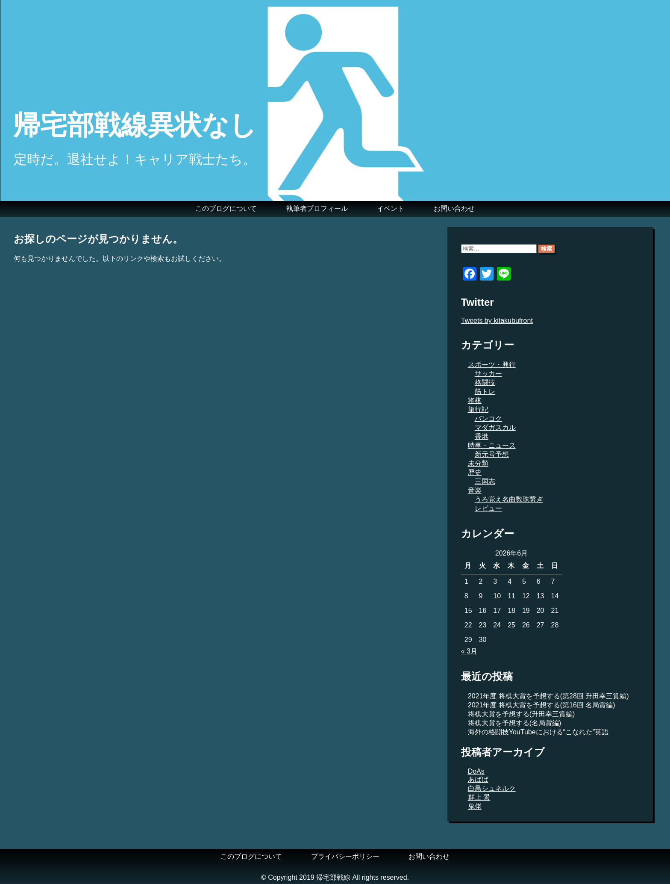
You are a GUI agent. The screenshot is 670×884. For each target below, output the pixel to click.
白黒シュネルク (492, 788)
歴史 (475, 472)
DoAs (476, 771)
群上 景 (479, 797)
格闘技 (485, 382)
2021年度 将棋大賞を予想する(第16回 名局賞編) (541, 705)
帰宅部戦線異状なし (134, 125)
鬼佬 (475, 806)
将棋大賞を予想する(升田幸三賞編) (521, 714)
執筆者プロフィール (317, 208)
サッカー (488, 373)
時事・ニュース (492, 445)
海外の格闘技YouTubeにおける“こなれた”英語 (538, 732)
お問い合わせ (454, 208)
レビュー (488, 508)
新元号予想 (492, 454)
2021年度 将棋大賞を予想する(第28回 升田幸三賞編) (548, 696)
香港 (481, 436)
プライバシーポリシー (345, 856)
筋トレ (485, 391)
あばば (478, 779)
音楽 (475, 490)
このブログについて (226, 208)
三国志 (485, 481)
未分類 (478, 463)
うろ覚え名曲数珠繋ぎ (509, 499)
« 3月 (469, 651)
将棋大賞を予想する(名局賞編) (514, 723)
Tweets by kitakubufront (497, 320)
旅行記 (478, 409)
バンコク (488, 418)
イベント (390, 208)
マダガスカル (495, 427)
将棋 (475, 400)
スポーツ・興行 (492, 364)
